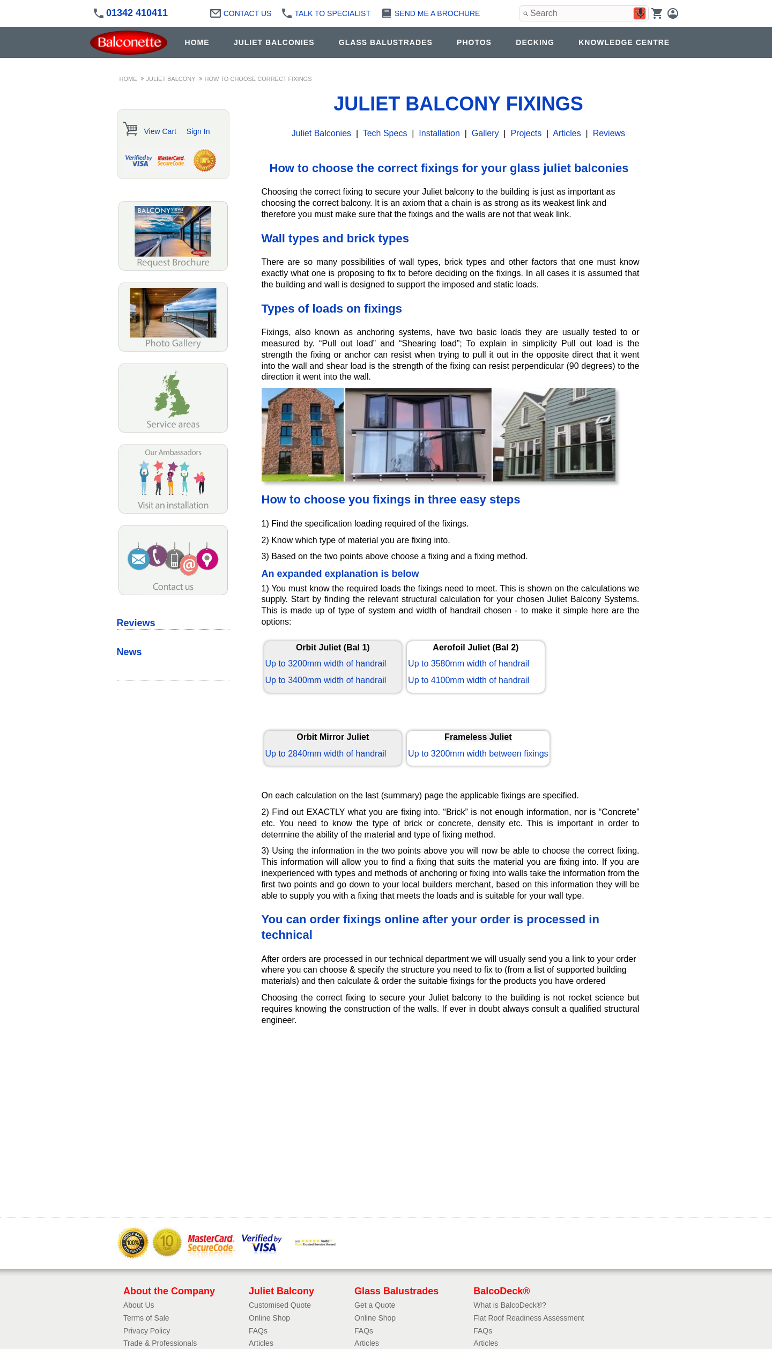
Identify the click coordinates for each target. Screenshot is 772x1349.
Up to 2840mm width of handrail (326, 753)
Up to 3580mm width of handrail (468, 663)
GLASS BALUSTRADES (386, 42)
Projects (525, 133)
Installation (439, 133)
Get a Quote (374, 1305)
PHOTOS (474, 42)
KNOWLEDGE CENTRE (624, 42)
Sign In (198, 131)
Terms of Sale (146, 1318)
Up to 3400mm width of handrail (326, 680)
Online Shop (269, 1318)
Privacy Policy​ (146, 1330)
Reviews (609, 133)
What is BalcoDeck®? (509, 1305)
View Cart (160, 131)
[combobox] (584, 13)
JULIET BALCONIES (274, 42)
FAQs (258, 1330)
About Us (138, 1305)
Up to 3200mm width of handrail (326, 663)
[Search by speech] (641, 13)
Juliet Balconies (321, 133)
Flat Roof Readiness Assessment (528, 1318)
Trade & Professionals (160, 1343)
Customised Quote (280, 1305)
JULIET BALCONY (171, 79)
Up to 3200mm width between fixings (478, 753)
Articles (567, 133)
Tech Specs (385, 133)
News (129, 652)
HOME (197, 42)
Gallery (485, 133)
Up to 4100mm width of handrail (468, 680)
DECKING (535, 42)
